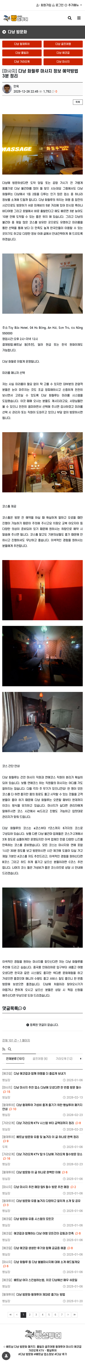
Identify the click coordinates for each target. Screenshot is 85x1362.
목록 (78, 102)
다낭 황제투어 (22, 44)
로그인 (58, 5)
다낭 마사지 (63, 61)
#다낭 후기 (60, 1354)
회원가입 (43, 5)
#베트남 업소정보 (44, 1354)
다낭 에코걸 (63, 53)
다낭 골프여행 (63, 44)
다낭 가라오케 (22, 61)
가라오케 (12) (64, 1059)
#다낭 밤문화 (25, 1354)
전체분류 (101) (15, 1059)
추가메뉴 (72, 5)
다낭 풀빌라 (21, 53)
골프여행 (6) (40, 1059)
